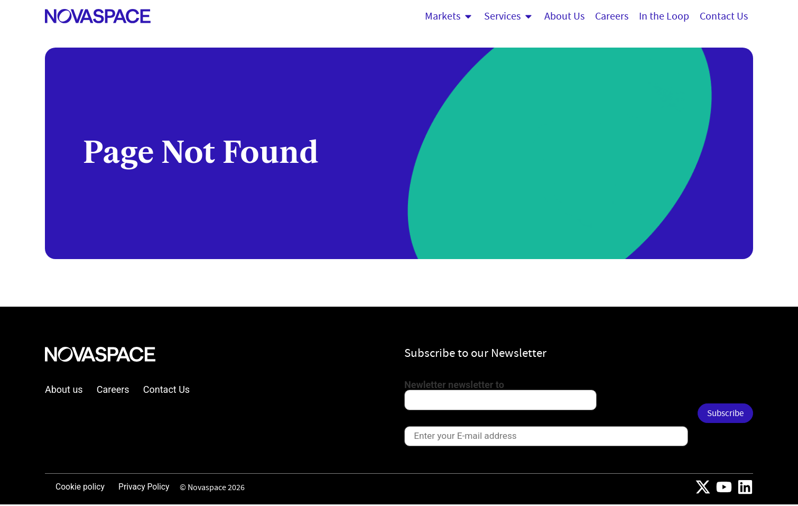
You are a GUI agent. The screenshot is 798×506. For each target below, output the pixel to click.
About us (64, 389)
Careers (113, 389)
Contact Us (167, 389)
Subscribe (723, 414)
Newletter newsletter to (454, 385)
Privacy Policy (146, 488)
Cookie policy (80, 488)
